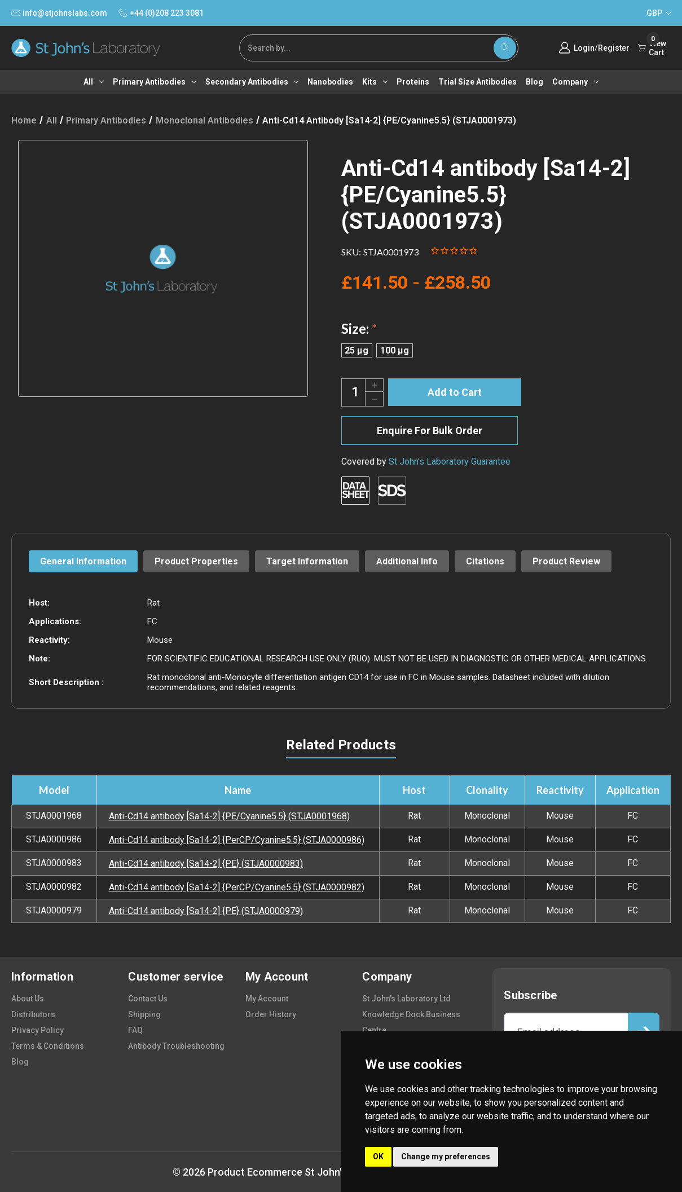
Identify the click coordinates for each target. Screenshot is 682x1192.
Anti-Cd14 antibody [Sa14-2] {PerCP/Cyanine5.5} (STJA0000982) (236, 887)
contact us (148, 998)
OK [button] (378, 1156)
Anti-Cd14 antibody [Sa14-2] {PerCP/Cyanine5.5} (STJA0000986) (236, 840)
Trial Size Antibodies (477, 81)
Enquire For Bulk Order (429, 430)
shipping (144, 1014)
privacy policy (37, 1030)
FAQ (135, 1030)
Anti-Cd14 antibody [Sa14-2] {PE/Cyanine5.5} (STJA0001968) (229, 816)
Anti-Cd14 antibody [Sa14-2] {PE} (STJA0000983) (206, 863)
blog (20, 1061)
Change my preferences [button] (445, 1156)
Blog (534, 81)
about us (27, 998)
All (93, 81)
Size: (359, 328)
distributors (33, 1014)
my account (266, 998)
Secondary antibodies (252, 81)
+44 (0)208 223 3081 (161, 12)
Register (614, 47)
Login (584, 47)
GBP (658, 12)
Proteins (413, 81)
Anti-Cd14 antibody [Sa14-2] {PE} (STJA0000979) (206, 911)
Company (575, 81)
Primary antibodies (154, 81)
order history (270, 1014)
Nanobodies (330, 81)
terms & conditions (47, 1045)
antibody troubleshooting (176, 1045)
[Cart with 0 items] (654, 48)
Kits (375, 81)
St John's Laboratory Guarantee (450, 461)
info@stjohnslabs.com (59, 13)
